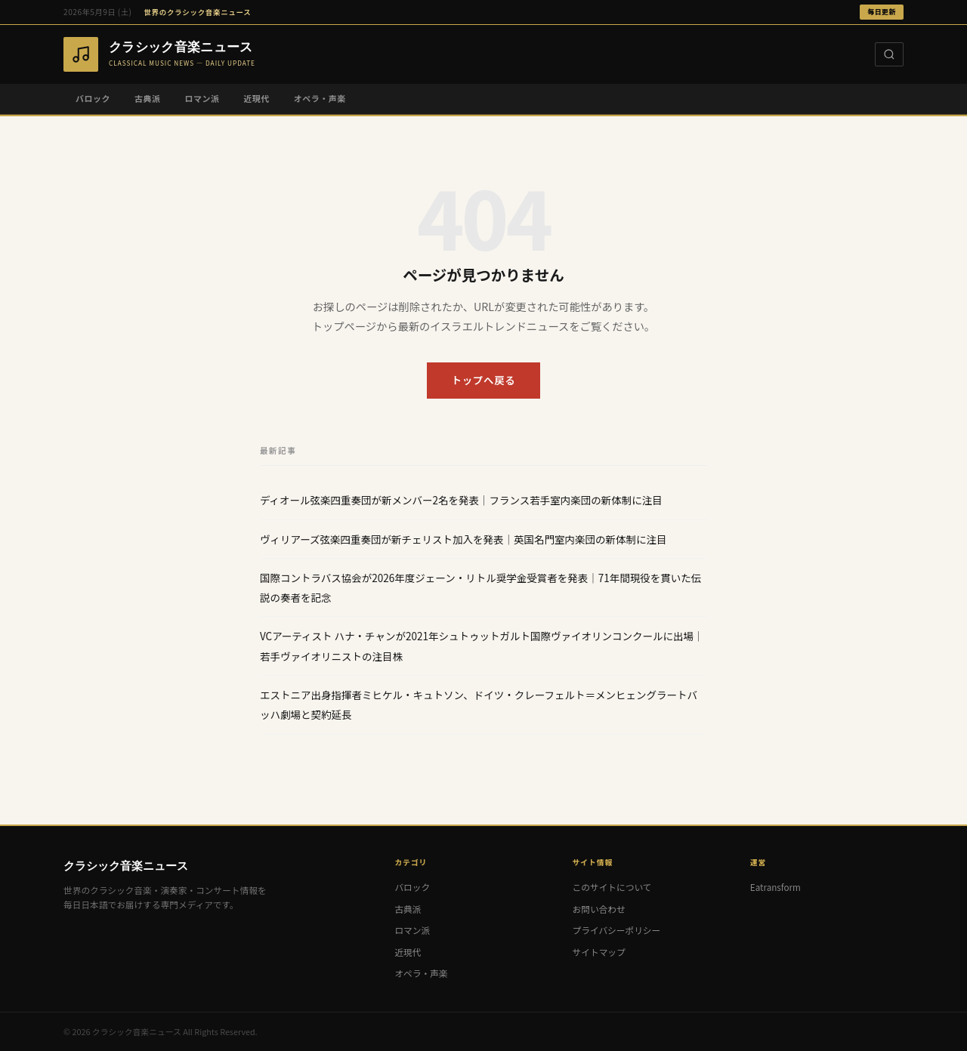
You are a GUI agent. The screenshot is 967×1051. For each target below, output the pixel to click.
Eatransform (775, 886)
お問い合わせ (599, 908)
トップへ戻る (483, 379)
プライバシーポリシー (617, 929)
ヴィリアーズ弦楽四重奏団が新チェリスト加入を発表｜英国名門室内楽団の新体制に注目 (463, 539)
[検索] (889, 54)
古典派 (147, 98)
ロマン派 (201, 98)
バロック (93, 98)
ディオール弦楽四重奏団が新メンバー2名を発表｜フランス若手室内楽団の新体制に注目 (461, 499)
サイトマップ (599, 951)
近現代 (256, 98)
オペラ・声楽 (320, 98)
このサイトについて (612, 886)
